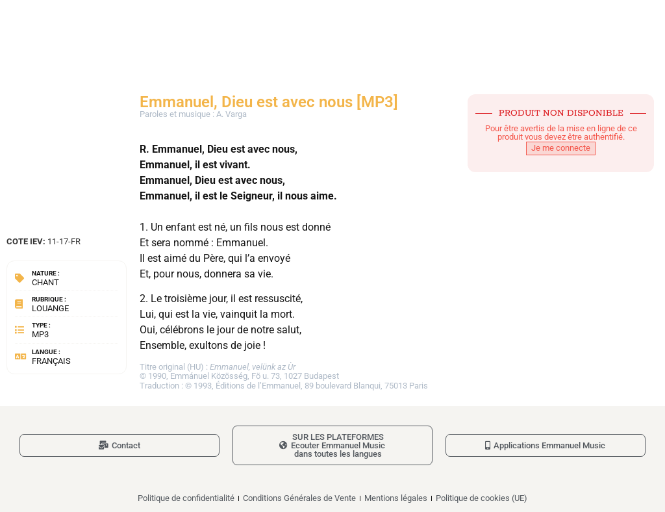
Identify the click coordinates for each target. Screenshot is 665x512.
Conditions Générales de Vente (299, 498)
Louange (50, 308)
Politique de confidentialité (186, 498)
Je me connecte (560, 148)
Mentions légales (395, 498)
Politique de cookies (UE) (481, 498)
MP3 (40, 334)
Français (51, 361)
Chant (45, 282)
